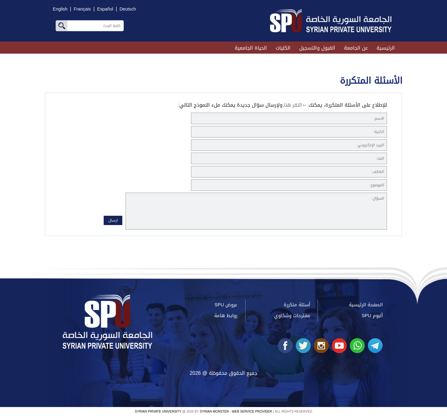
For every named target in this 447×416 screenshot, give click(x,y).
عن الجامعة (356, 48)
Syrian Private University (158, 411)
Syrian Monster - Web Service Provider (236, 411)
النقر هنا (293, 105)
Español (105, 9)
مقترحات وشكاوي (292, 315)
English (60, 9)
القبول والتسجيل (317, 48)
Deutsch (128, 9)
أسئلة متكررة (297, 304)
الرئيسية (386, 48)
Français (82, 9)
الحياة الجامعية (251, 48)
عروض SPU (225, 304)
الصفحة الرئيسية (366, 304)
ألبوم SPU (372, 315)
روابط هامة (225, 315)
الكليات (283, 48)
